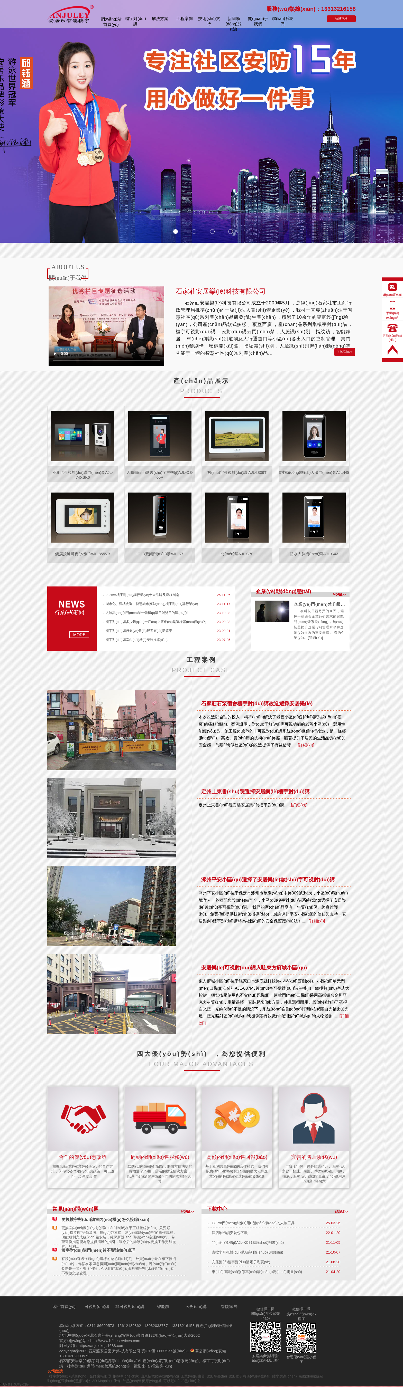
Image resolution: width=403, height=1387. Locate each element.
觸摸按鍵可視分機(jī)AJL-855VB (82, 554)
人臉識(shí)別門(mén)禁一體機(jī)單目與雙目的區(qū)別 (147, 613)
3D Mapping (102, 1381)
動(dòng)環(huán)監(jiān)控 (68, 1381)
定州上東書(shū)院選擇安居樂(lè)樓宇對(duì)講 (255, 791)
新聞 (234, 21)
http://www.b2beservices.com (115, 1340)
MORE (79, 635)
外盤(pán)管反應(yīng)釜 (142, 1381)
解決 (160, 18)
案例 (184, 18)
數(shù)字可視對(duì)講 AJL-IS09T (237, 472)
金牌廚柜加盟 (100, 1376)
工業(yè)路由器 (193, 1376)
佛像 (117, 1381)
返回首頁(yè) (64, 1306)
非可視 (129, 1306)
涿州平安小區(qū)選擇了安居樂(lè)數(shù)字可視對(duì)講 (268, 879)
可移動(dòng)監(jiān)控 (181, 1381)
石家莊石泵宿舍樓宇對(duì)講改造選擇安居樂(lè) (257, 703)
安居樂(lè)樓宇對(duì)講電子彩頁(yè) (241, 1262)
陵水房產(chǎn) (284, 1376)
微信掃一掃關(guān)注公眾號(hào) (265, 1313)
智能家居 (229, 1306)
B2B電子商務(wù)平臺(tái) (249, 1376)
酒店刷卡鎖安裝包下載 (230, 1233)
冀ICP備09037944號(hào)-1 (165, 1351)
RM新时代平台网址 (16, 1384)
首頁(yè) (111, 22)
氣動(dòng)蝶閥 (311, 1376)
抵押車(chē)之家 (126, 1376)
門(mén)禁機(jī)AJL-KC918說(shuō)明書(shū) (248, 1242)
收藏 (341, 18)
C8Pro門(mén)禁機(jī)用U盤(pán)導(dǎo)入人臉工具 (253, 1223)
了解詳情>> (345, 352)
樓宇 (135, 21)
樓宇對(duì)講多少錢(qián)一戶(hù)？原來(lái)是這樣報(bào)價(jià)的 (156, 622)
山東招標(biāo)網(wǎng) (160, 1376)
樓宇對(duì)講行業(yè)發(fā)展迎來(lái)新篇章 (139, 631)
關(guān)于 (258, 21)
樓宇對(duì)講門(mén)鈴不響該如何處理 (98, 1250)
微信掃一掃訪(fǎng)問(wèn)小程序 (301, 1314)
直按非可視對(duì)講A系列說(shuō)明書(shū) (247, 1252)
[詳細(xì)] (315, 638)
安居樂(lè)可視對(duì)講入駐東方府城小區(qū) (254, 967)
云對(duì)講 (196, 1306)
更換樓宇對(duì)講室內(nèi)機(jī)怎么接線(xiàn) (105, 1219)
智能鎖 (163, 1306)
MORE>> (339, 594)
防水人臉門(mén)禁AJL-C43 (314, 554)
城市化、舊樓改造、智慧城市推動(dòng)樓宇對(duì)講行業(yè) (152, 604)
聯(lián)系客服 (392, 295)
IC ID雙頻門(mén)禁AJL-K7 (160, 554)
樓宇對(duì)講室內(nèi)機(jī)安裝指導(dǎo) (137, 640)
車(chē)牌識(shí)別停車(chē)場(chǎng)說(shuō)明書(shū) (257, 1272)
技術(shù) (209, 21)
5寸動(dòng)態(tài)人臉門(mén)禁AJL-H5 (314, 472)
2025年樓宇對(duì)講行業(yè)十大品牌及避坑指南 (142, 595)
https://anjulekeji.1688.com (101, 1345)
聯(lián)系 (283, 21)
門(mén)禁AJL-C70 (237, 554)
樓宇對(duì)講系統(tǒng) (178, 1361)
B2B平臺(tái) (217, 1376)
